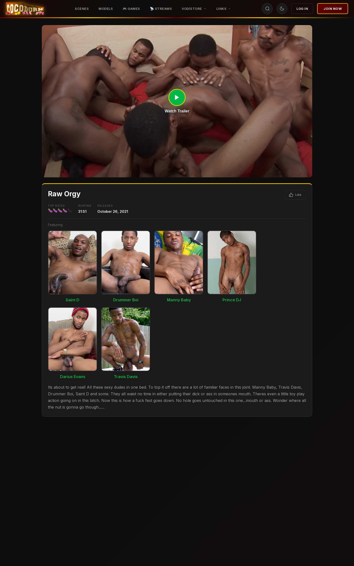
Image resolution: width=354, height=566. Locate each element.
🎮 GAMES (131, 9)
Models (106, 9)
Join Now (333, 9)
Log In (302, 9)
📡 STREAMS (161, 9)
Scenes (82, 9)
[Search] (267, 8)
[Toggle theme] (282, 8)
